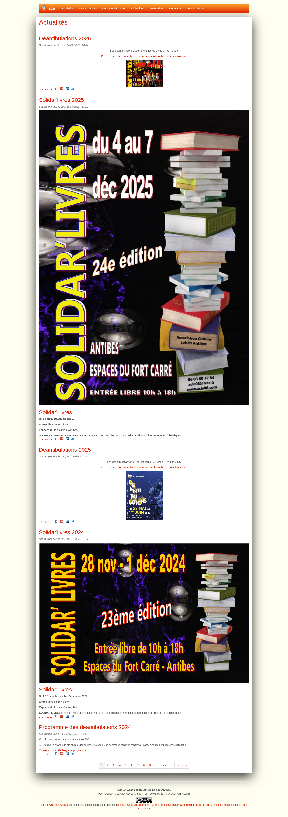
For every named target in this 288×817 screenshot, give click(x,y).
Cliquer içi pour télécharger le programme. (63, 750)
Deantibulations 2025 (65, 450)
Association (67, 8)
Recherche (175, 8)
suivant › (167, 765)
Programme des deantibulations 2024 (85, 727)
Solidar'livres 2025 (61, 100)
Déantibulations (88, 8)
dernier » (182, 765)
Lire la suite (45, 89)
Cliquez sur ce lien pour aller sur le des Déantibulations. (144, 56)
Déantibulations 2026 (65, 38)
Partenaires (156, 8)
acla (52, 8)
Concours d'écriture (113, 8)
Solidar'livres (137, 8)
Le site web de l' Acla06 (54, 804)
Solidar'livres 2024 (61, 532)
